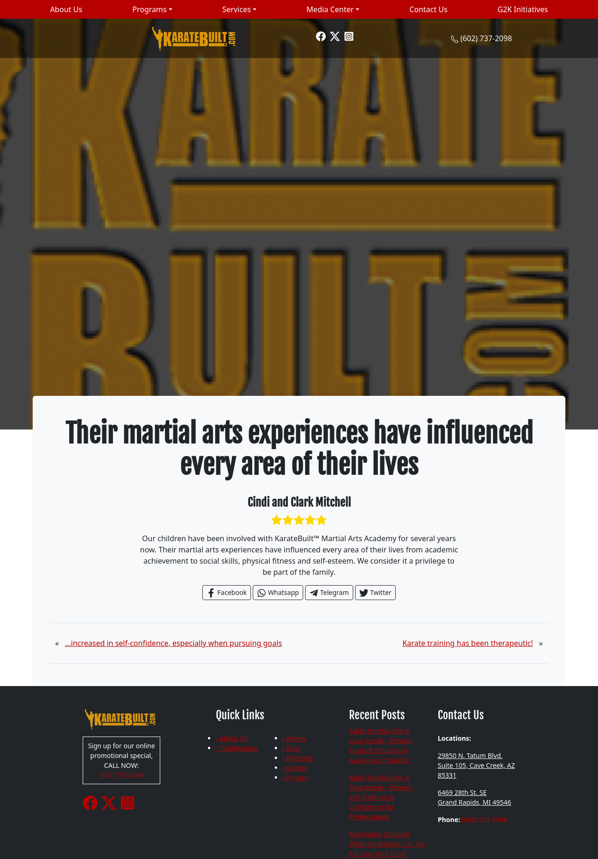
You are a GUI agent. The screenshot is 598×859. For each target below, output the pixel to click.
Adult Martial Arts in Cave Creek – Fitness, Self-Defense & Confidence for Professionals (381, 797)
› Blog (291, 748)
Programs (149, 9)
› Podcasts (298, 757)
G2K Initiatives (523, 9)
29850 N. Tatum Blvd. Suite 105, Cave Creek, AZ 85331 (476, 765)
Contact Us (428, 9)
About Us (66, 9)
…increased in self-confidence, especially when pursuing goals (173, 643)
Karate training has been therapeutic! (467, 643)
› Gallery (295, 767)
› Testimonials (237, 748)
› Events (294, 738)
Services (236, 9)
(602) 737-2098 (486, 38)
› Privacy (295, 777)
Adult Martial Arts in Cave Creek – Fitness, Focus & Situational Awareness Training (381, 745)
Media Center (330, 9)
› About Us (232, 738)
